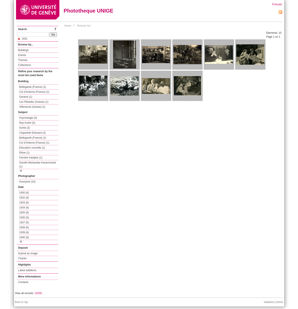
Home (67, 25)
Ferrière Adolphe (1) (30, 157)
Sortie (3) (24, 127)
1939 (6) (24, 232)
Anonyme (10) (27, 181)
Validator (269, 302)
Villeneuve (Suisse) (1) (32, 106)
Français (277, 4)
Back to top (21, 302)
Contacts (23, 282)
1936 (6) (24, 217)
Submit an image (28, 253)
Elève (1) (24, 152)
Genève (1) (25, 96)
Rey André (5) (27, 122)
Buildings (23, 50)
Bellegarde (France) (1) (32, 86)
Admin (279, 302)
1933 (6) (24, 202)
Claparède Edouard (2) (32, 132)
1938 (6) (24, 227)
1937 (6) (24, 222)
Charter (22, 258)
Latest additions (27, 270)
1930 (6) (24, 192)
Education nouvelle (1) (32, 147)
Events (22, 55)
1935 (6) (24, 212)
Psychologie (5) (28, 117)
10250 (38, 293)
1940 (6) (24, 237)
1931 (23, 38)
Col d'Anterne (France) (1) (34, 91)
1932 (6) (24, 197)
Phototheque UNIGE (88, 11)
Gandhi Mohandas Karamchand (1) (37, 164)
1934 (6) (24, 207)
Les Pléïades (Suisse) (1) (34, 101)
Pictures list (83, 25)
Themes (23, 60)
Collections (24, 65)
